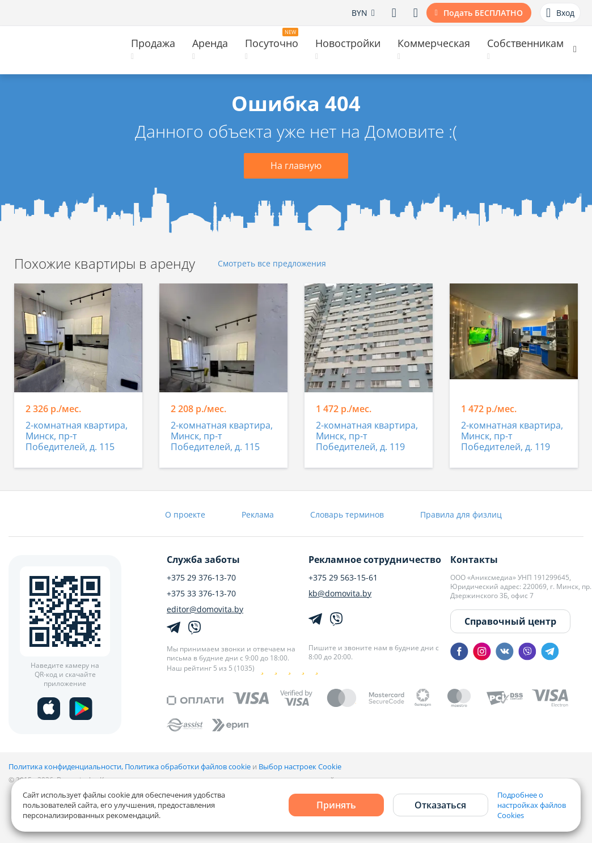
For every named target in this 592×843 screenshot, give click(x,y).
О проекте (185, 514)
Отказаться (440, 805)
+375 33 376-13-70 (201, 593)
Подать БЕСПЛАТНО (483, 12)
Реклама (258, 514)
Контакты (474, 559)
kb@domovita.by (339, 593)
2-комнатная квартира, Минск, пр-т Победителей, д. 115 (77, 436)
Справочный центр (510, 621)
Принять (336, 805)
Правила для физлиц (461, 514)
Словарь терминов (347, 514)
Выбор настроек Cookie (300, 766)
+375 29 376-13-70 (201, 577)
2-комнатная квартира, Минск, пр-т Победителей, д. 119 (367, 436)
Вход (560, 13)
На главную (296, 165)
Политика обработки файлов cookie (188, 766)
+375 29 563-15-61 (343, 577)
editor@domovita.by (205, 609)
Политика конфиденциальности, (67, 766)
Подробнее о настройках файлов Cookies (531, 805)
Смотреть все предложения (272, 264)
